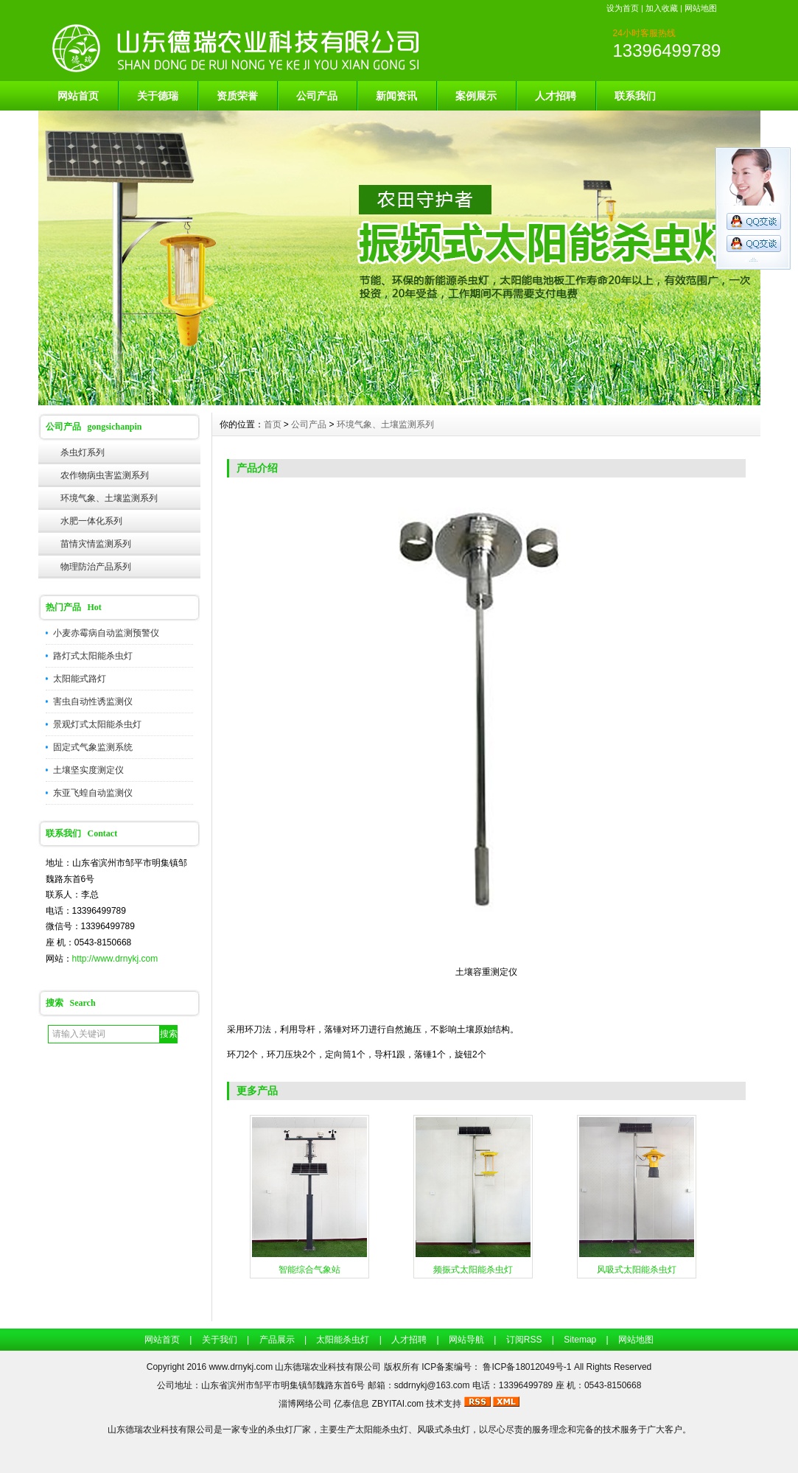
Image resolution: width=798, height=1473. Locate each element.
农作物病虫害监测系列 (104, 475)
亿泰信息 (351, 1404)
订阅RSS (524, 1339)
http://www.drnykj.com (115, 959)
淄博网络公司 (305, 1404)
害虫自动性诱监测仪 (93, 701)
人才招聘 (555, 96)
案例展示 (476, 96)
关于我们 (219, 1339)
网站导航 (466, 1339)
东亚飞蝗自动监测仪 (93, 793)
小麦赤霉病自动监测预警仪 (106, 633)
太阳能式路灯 (79, 678)
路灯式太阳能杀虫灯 (93, 656)
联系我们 (635, 96)
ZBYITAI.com (398, 1404)
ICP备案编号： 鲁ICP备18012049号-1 (497, 1367)
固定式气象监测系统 (93, 747)
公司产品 (316, 96)
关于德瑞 (157, 96)
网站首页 (78, 96)
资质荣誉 (237, 96)
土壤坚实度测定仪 (88, 770)
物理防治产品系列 (95, 566)
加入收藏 (661, 8)
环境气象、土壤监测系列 (109, 498)
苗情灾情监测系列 (95, 544)
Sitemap (580, 1339)
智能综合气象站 (309, 1269)
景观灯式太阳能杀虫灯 (97, 724)
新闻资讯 (396, 96)
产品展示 (277, 1339)
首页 (272, 424)
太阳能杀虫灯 (342, 1339)
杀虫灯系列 (82, 452)
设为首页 (622, 8)
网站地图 (701, 8)
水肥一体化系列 (91, 521)
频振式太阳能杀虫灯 (473, 1269)
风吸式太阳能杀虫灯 (636, 1269)
